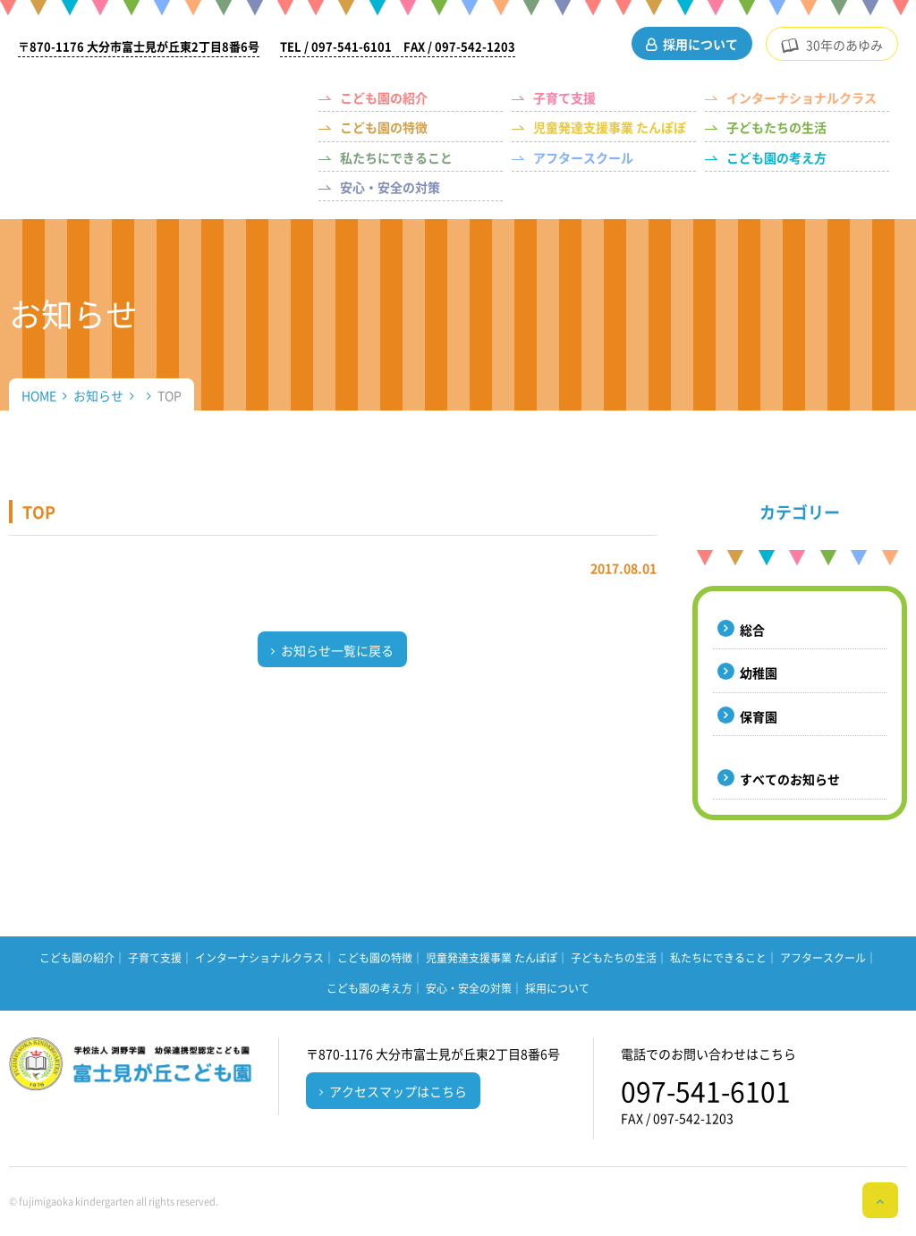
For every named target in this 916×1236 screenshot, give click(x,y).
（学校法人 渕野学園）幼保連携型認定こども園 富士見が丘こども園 (156, 112)
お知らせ (98, 395)
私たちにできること (396, 157)
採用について (700, 44)
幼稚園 (758, 672)
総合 (752, 630)
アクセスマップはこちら (398, 1091)
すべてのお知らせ (790, 779)
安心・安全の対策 (390, 187)
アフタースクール (583, 157)
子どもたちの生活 (776, 127)
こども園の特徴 (384, 127)
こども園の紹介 (384, 97)
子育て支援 (564, 97)
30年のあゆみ (844, 45)
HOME (38, 395)
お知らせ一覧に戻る (337, 650)
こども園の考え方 (776, 157)
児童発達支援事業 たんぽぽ (609, 127)
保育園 (758, 716)
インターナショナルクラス (801, 97)
